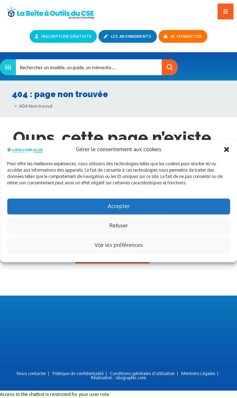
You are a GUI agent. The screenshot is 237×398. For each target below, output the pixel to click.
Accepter (119, 213)
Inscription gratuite (63, 36)
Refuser (118, 232)
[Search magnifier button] (170, 67)
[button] (226, 156)
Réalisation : (118, 377)
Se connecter (183, 36)
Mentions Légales (198, 373)
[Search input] (89, 67)
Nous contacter (31, 373)
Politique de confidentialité (77, 373)
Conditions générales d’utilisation (142, 373)
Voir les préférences (119, 252)
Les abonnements (127, 36)
